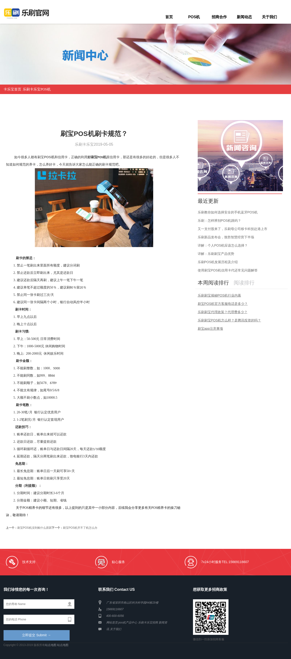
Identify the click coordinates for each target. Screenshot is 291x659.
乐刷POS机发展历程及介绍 (218, 262)
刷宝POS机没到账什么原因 (34, 527)
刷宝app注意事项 (210, 328)
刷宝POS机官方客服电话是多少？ (223, 304)
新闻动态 (244, 17)
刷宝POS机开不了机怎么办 (80, 527)
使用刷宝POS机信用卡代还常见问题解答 (228, 270)
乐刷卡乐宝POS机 (37, 89)
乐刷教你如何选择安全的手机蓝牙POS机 (228, 212)
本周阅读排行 (213, 283)
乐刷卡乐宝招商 (148, 622)
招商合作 (219, 17)
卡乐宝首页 (12, 89)
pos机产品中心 (127, 622)
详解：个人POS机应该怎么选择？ (223, 245)
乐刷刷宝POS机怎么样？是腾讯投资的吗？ (229, 320)
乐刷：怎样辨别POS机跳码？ (219, 220)
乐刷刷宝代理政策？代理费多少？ (222, 312)
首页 (169, 17)
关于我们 (269, 17)
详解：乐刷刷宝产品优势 (216, 254)
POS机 (194, 17)
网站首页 (112, 622)
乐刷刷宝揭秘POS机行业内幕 (219, 295)
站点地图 (50, 645)
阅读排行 (244, 283)
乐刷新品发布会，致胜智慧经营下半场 (226, 237)
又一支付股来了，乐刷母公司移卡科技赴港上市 (232, 229)
